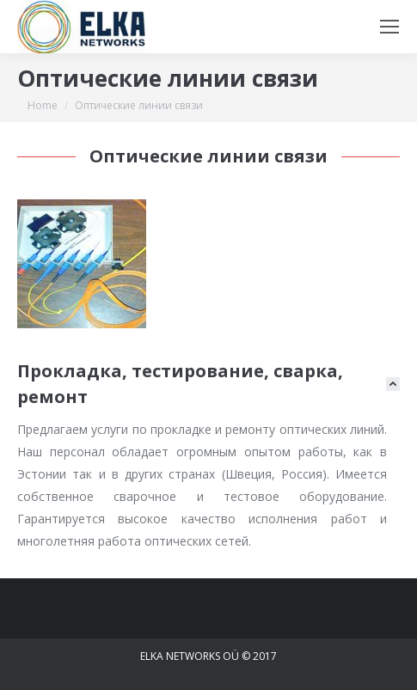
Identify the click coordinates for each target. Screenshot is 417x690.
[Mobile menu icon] (389, 26)
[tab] (208, 384)
